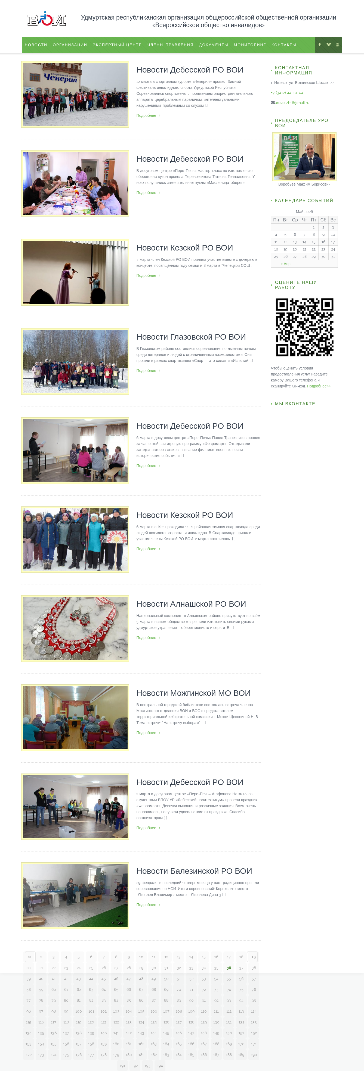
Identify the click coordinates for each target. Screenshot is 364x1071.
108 (179, 1011)
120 (91, 1022)
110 (204, 1011)
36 (229, 968)
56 (241, 978)
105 (141, 1011)
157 (79, 1044)
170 (241, 1044)
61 (66, 989)
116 (41, 1022)
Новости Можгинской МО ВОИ (193, 693)
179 (116, 1055)
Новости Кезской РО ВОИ (184, 247)
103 (116, 1011)
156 (66, 1044)
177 (91, 1055)
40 (41, 978)
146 (179, 1033)
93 (229, 1000)
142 (129, 1033)
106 (154, 1011)
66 (129, 989)
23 (66, 968)
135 (41, 1033)
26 (104, 968)
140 (104, 1033)
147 (191, 1033)
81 (79, 1000)
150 (229, 1033)
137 (66, 1033)
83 (103, 1000)
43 (78, 978)
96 (28, 1011)
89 (179, 1000)
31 (166, 968)
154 (41, 1044)
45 (103, 978)
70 (179, 989)
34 (204, 968)
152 (254, 1033)
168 (216, 1044)
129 (204, 1022)
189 (241, 1055)
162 (141, 1044)
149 (216, 1033)
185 (191, 1055)
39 (28, 978)
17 (229, 957)
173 (41, 1055)
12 (166, 957)
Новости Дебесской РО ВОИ (189, 69)
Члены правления (170, 45)
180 (129, 1055)
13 (179, 957)
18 (241, 957)
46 (116, 978)
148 (204, 1033)
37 (241, 968)
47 (129, 978)
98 (53, 1011)
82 (91, 1000)
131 (229, 1022)
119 (78, 1022)
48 (141, 978)
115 (28, 1022)
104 (129, 1011)
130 (216, 1022)
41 (53, 978)
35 (216, 968)
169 (229, 1044)
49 (154, 978)
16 (216, 957)
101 (91, 1011)
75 (241, 989)
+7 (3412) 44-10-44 (287, 92)
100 (78, 1011)
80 (66, 1000)
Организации (70, 45)
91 (204, 1000)
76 (254, 989)
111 (216, 1011)
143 (141, 1033)
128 (191, 1022)
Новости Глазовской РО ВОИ (191, 337)
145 (166, 1033)
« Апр (285, 264)
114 (254, 1011)
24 (79, 968)
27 (116, 968)
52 (191, 978)
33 (191, 968)
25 (91, 968)
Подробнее (148, 115)
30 (154, 968)
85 (129, 1000)
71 (191, 989)
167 (204, 1044)
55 (229, 978)
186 (204, 1055)
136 (54, 1033)
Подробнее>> (319, 386)
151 (241, 1033)
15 (204, 957)
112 (229, 1011)
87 (154, 1000)
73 (216, 989)
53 (204, 978)
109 (191, 1011)
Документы (214, 45)
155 (54, 1044)
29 (141, 968)
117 (53, 1022)
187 (216, 1055)
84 (116, 1000)
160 (116, 1044)
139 (91, 1033)
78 (41, 1000)
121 (103, 1022)
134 (29, 1033)
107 (166, 1011)
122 (116, 1022)
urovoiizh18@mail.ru (292, 103)
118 (66, 1022)
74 (229, 989)
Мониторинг (250, 45)
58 (28, 989)
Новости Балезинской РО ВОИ (194, 871)
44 (91, 978)
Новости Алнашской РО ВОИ (191, 604)
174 (54, 1055)
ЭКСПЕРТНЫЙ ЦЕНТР (117, 45)
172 (29, 1055)
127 (179, 1022)
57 (254, 978)
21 (41, 968)
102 (104, 1011)
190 (254, 1055)
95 (254, 1000)
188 (229, 1055)
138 (79, 1033)
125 (154, 1022)
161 (128, 1044)
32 (179, 968)
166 (191, 1044)
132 (241, 1022)
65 (116, 989)
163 (154, 1044)
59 (41, 989)
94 (241, 1000)
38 (254, 968)
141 (116, 1033)
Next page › (252, 956)
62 (79, 989)
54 (216, 978)
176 (79, 1055)
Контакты (284, 45)
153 (29, 1044)
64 (103, 989)
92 (216, 1000)
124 (141, 1022)
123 (129, 1022)
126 (166, 1022)
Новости (36, 45)
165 (179, 1044)
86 (141, 1000)
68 (154, 989)
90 (191, 1000)
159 (104, 1044)
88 (166, 1000)
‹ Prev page (30, 956)
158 (91, 1044)
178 (104, 1055)
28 (129, 968)
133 (254, 1022)
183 (166, 1055)
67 (141, 989)
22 (53, 968)
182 (154, 1055)
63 (91, 989)
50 (166, 978)
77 (28, 1000)
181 (141, 1055)
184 (179, 1055)
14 (191, 957)
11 (153, 957)
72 (204, 989)
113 (241, 1011)
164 (166, 1044)
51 (179, 978)
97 (41, 1011)
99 (66, 1011)
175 (66, 1055)
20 (28, 968)
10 (141, 957)
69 (166, 989)
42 (66, 978)
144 (154, 1033)
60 (53, 989)
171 (254, 1044)
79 (53, 1000)
